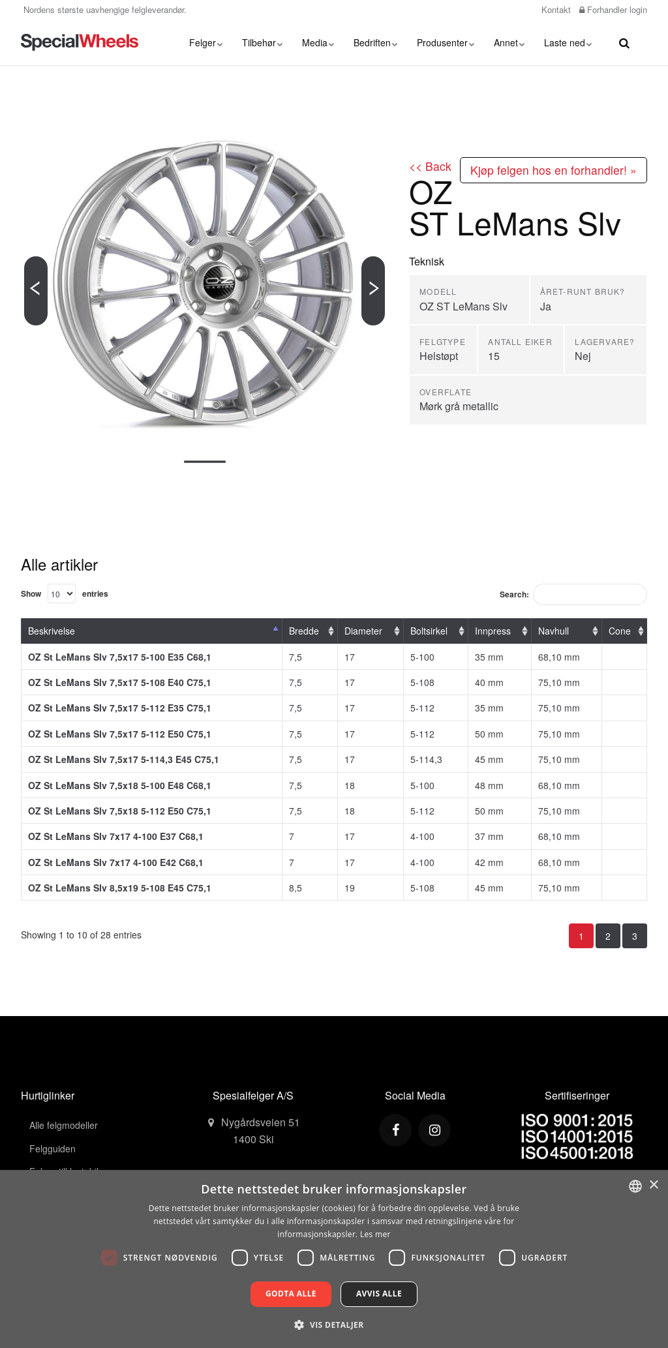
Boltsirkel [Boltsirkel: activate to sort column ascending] (429, 630)
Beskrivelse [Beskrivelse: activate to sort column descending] (51, 630)
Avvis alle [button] (379, 1293)
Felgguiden (52, 1148)
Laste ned (568, 42)
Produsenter (445, 42)
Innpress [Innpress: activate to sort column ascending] (493, 630)
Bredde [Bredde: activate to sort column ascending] (304, 630)
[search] (624, 42)
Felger (205, 42)
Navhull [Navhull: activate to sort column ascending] (553, 630)
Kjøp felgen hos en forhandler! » (553, 170)
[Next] (373, 290)
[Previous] (36, 290)
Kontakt (555, 9)
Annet (509, 42)
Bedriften (375, 42)
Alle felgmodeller (63, 1124)
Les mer (375, 1234)
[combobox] (635, 1186)
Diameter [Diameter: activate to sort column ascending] (363, 630)
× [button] (653, 1185)
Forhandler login (613, 9)
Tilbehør (262, 42)
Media (318, 42)
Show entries (64, 593)
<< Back (430, 166)
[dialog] (334, 1259)
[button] (333, 1324)
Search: (573, 594)
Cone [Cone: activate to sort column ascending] (620, 630)
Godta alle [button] (291, 1293)
